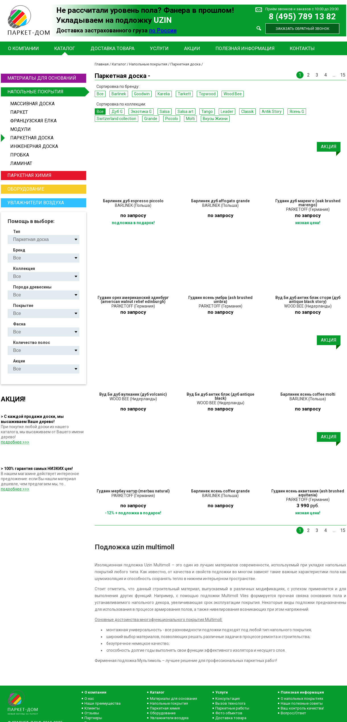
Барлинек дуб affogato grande (220, 201)
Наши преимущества (102, 703)
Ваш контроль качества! (302, 708)
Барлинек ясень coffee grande (220, 491)
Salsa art (185, 111)
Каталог (64, 48)
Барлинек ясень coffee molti (307, 394)
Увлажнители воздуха (35, 202)
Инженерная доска (34, 146)
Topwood (207, 94)
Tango (207, 111)
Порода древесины (32, 287)
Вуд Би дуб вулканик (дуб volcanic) (133, 394)
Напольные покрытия (46, 91)
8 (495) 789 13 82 (302, 17)
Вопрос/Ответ (293, 713)
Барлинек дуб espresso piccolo (133, 201)
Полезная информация (245, 48)
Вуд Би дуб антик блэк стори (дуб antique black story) (307, 300)
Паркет (19, 112)
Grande (150, 118)
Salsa (165, 111)
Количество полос (31, 343)
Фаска (19, 324)
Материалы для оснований (41, 78)
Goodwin (142, 94)
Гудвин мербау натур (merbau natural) (133, 491)
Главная (102, 64)
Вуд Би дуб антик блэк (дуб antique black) (220, 396)
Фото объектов (228, 713)
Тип (16, 232)
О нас (89, 698)
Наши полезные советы (302, 703)
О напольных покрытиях (302, 698)
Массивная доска (32, 103)
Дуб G (117, 111)
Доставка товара (112, 48)
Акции (192, 48)
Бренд (19, 250)
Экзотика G (141, 111)
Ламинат (21, 163)
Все (100, 94)
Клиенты (92, 708)
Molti (190, 118)
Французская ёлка (33, 120)
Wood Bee (233, 94)
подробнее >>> (15, 442)
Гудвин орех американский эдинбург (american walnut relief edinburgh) (133, 300)
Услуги (159, 48)
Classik (247, 111)
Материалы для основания (173, 698)
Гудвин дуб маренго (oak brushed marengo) (307, 203)
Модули (20, 129)
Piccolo (171, 118)
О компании (23, 48)
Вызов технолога (230, 703)
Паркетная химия (29, 175)
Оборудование (25, 189)
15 (342, 75)
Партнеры (93, 718)
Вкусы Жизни (215, 118)
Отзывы (91, 713)
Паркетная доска (31, 138)
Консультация (227, 698)
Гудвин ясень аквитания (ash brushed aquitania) (307, 493)
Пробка (19, 155)
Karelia (164, 94)
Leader (227, 111)
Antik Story (272, 111)
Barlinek (118, 94)
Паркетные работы (232, 708)
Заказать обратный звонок (302, 28)
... (334, 75)
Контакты (302, 48)
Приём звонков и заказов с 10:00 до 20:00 (301, 9)
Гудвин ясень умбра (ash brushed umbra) (220, 300)
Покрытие (23, 306)
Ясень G (297, 111)
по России (163, 30)
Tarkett (184, 94)
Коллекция (24, 269)
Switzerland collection (116, 118)
